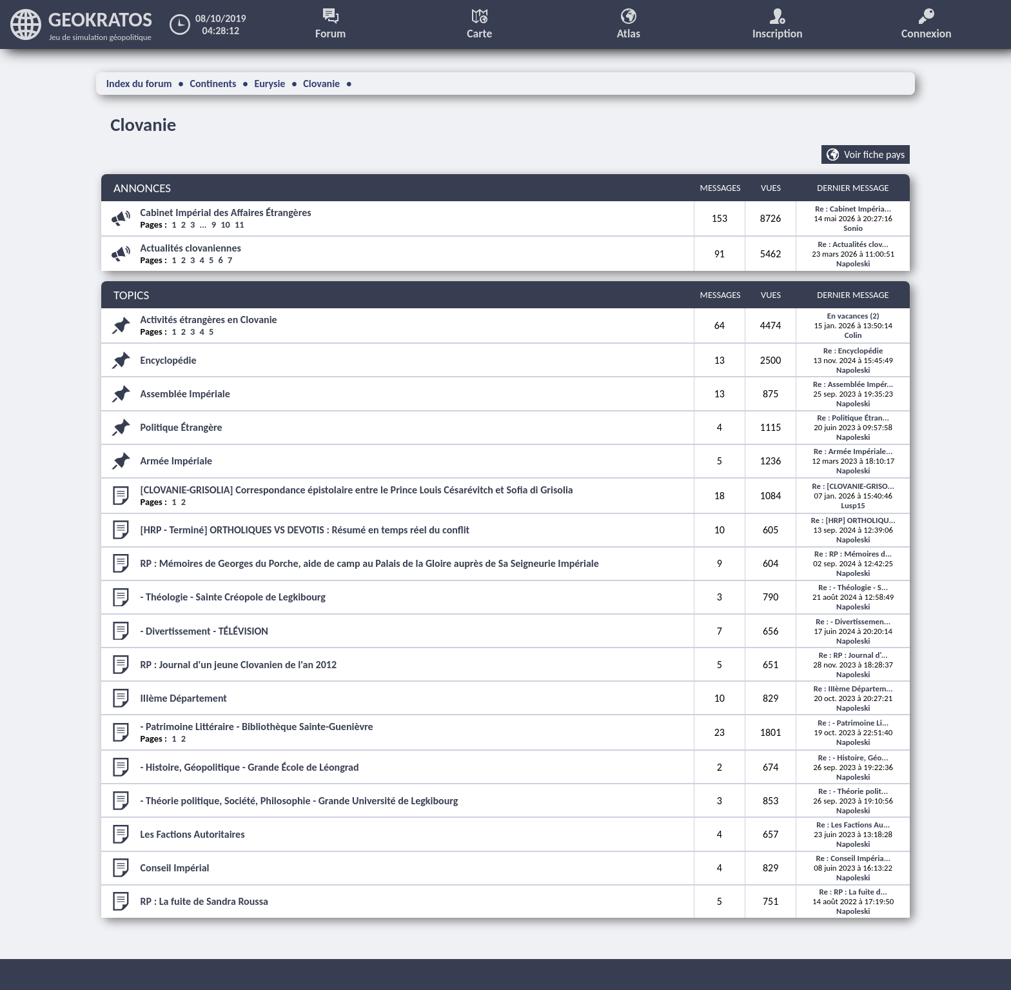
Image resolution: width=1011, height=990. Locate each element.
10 (225, 224)
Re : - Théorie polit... (853, 791)
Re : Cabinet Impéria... (853, 208)
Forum (330, 24)
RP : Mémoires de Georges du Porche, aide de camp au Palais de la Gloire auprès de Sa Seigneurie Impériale (370, 563)
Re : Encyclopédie (853, 350)
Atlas (628, 24)
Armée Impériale (177, 461)
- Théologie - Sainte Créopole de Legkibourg (233, 597)
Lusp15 (853, 505)
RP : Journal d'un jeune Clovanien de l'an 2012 (239, 664)
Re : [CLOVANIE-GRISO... (853, 486)
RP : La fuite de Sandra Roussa (204, 901)
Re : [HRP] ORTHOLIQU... (853, 520)
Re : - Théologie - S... (853, 587)
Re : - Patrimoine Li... (853, 723)
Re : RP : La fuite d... (853, 891)
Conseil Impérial (175, 868)
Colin (853, 335)
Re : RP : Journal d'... (853, 655)
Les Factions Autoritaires (193, 834)
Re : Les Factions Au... (853, 824)
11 (239, 224)
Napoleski (853, 263)
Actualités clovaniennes (191, 248)
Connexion (926, 24)
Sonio (853, 228)
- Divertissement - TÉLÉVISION (204, 631)
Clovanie (143, 125)
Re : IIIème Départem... (853, 688)
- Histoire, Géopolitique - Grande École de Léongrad (250, 767)
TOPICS (131, 295)
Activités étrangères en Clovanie (209, 319)
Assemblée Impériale (185, 394)
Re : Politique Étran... (853, 417)
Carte (479, 24)
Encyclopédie (169, 360)
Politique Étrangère (181, 427)
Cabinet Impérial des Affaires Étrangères (226, 212)
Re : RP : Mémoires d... (853, 554)
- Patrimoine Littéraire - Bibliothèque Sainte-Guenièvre (257, 726)
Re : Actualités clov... (853, 244)
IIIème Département (184, 698)
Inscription (777, 24)
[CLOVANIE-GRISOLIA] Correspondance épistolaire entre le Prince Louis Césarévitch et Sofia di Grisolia (357, 490)
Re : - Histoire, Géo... (853, 757)
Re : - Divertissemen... (853, 621)
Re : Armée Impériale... (853, 451)
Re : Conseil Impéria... (853, 858)
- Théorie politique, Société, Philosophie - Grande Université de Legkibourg (299, 801)
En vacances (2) (853, 316)
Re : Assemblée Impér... (853, 384)
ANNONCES (142, 188)
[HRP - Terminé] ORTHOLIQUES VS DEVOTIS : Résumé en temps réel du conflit (305, 530)
